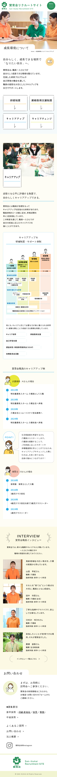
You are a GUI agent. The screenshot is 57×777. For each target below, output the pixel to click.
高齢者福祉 (25, 712)
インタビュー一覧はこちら (27, 659)
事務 (42, 712)
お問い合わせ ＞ (15, 731)
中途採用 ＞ (12, 717)
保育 (35, 712)
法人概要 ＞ (12, 736)
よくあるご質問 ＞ (16, 725)
